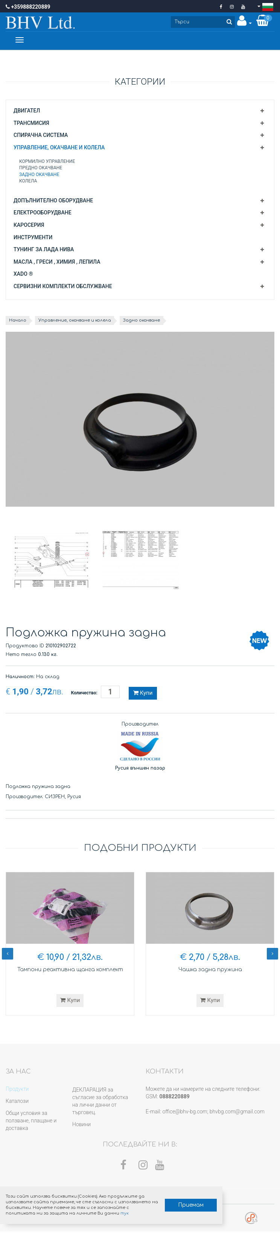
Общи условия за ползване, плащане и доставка (31, 1122)
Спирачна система (41, 137)
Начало (18, 321)
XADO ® (23, 275)
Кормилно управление (47, 163)
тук (115, 1211)
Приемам (175, 1203)
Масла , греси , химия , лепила (57, 263)
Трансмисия (31, 124)
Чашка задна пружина (210, 971)
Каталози (17, 1102)
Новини (81, 1126)
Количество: (84, 694)
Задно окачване (39, 175)
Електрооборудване (43, 214)
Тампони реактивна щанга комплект (70, 971)
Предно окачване (40, 169)
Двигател (27, 112)
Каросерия (29, 226)
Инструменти (33, 238)
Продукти (17, 1090)
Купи (142, 694)
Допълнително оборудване (53, 202)
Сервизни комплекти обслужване (63, 287)
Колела (28, 182)
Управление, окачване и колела (59, 149)
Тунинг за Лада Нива (44, 251)
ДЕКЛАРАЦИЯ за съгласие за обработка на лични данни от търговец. (100, 1102)
